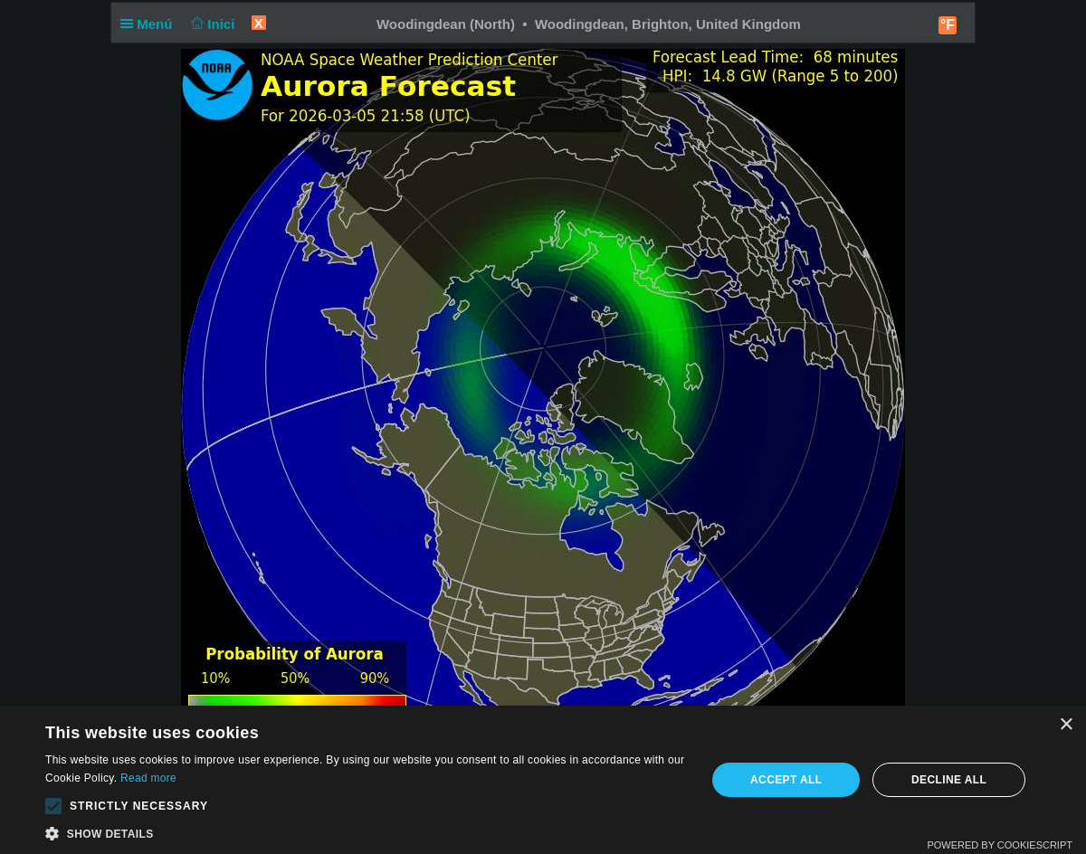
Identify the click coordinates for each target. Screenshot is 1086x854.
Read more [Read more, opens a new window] (148, 778)
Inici (211, 24)
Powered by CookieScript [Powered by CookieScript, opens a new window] (999, 845)
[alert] (543, 780)
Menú (150, 24)
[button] (53, 806)
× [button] (1065, 725)
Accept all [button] (786, 779)
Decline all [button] (948, 779)
